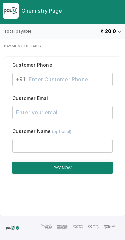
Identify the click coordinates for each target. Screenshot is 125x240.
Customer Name (41, 131)
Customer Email (31, 98)
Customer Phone (32, 65)
